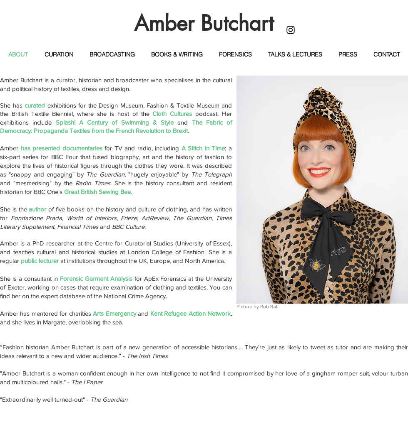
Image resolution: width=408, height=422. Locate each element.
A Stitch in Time (203, 148)
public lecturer (40, 260)
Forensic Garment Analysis (96, 278)
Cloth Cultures (172, 113)
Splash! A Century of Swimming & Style (115, 122)
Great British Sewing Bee (97, 191)
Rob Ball (269, 306)
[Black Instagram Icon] (290, 30)
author (37, 209)
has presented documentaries (61, 148)
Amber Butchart (204, 23)
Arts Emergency (114, 313)
